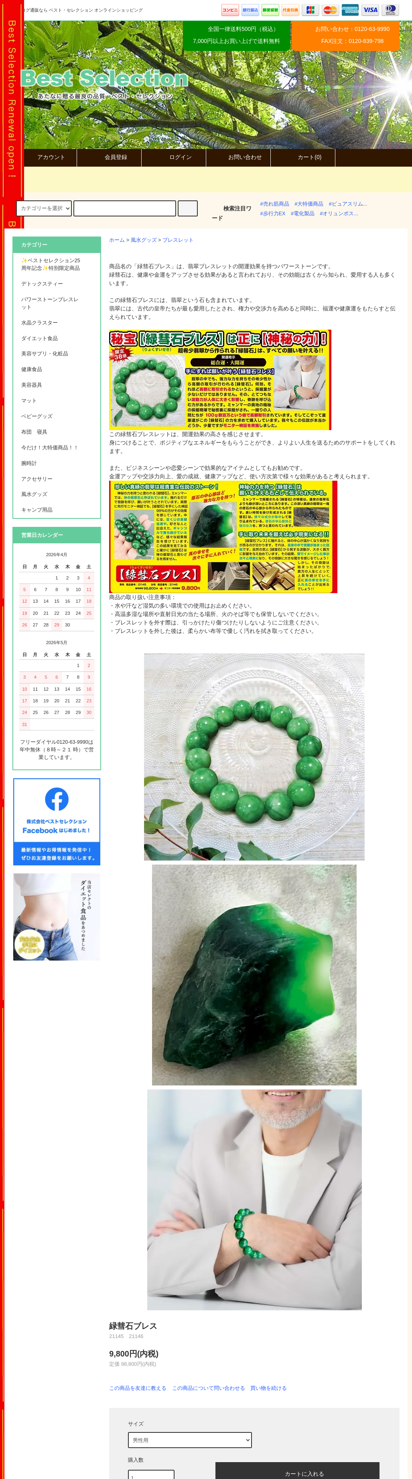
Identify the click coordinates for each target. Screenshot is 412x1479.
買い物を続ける (268, 1388)
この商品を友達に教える (137, 1388)
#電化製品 (303, 213)
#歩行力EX (273, 213)
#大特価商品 (308, 204)
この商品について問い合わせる (208, 1388)
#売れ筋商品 (274, 204)
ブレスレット (178, 240)
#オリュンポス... (339, 213)
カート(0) (302, 157)
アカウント (44, 157)
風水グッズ (144, 240)
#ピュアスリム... (348, 204)
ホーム (117, 240)
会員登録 (109, 157)
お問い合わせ (238, 157)
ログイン (174, 157)
